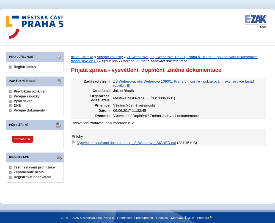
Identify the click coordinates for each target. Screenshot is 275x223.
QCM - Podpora (198, 217)
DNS (17, 106)
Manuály (177, 217)
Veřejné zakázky (27, 96)
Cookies (162, 217)
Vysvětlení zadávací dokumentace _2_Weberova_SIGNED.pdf (126, 143)
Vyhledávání (24, 101)
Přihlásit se (22, 139)
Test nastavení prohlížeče (34, 167)
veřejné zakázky (110, 57)
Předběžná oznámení (31, 91)
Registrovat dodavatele (32, 177)
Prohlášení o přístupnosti (135, 217)
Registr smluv (25, 67)
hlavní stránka (82, 57)
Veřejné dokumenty (29, 110)
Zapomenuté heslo (29, 172)
